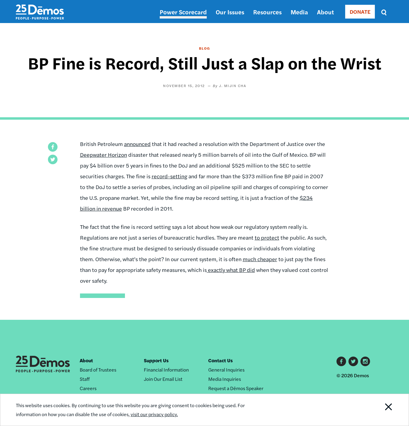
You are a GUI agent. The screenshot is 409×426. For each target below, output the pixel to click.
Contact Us (220, 360)
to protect (267, 237)
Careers (88, 388)
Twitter (353, 361)
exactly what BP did (231, 269)
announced (137, 143)
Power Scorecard (183, 11)
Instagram (365, 361)
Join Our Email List (163, 378)
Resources (267, 11)
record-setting (169, 176)
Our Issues (230, 11)
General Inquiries (226, 369)
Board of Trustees (98, 369)
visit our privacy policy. (154, 414)
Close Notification (381, 410)
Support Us (156, 360)
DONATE (360, 11)
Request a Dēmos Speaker (235, 388)
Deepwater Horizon (103, 154)
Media (299, 11)
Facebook (341, 361)
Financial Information (166, 369)
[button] (53, 147)
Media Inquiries (224, 378)
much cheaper (260, 259)
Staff (85, 378)
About (325, 11)
